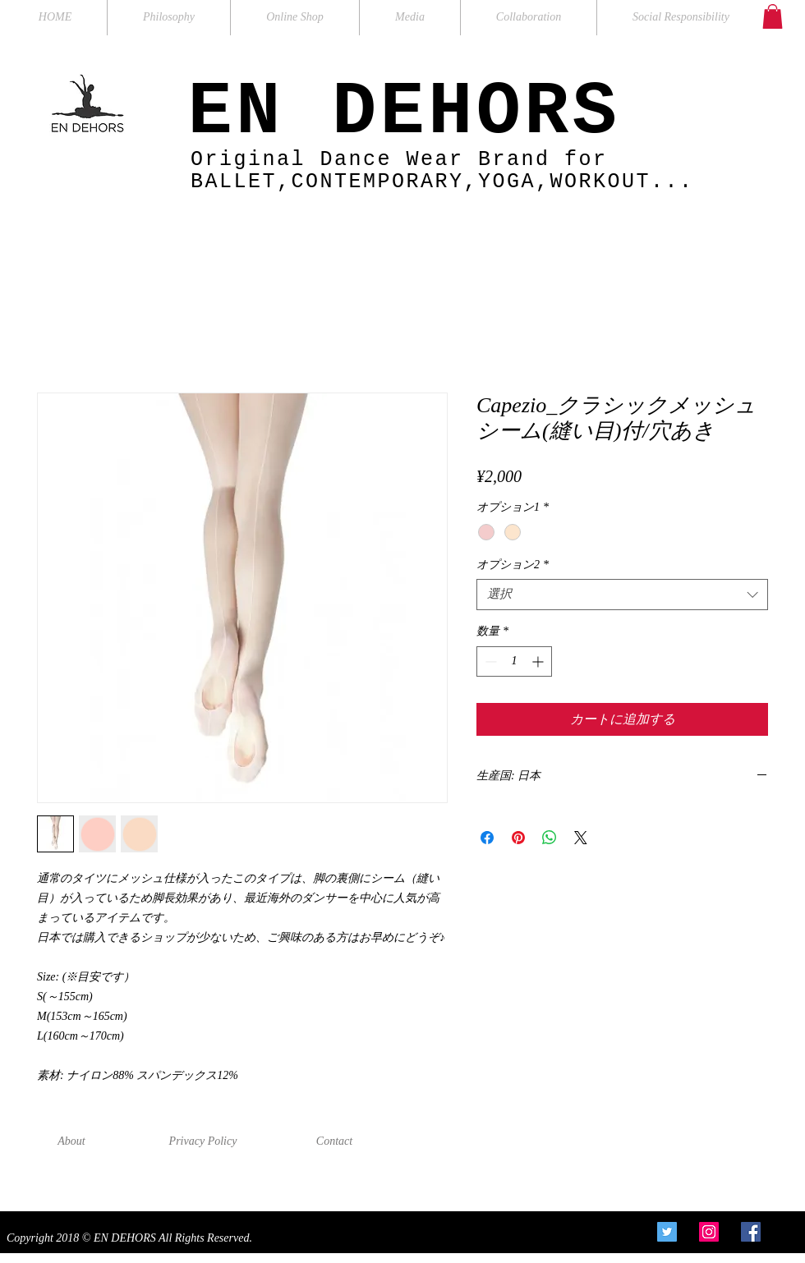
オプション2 (512, 564)
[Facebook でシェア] (487, 837)
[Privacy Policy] (203, 1141)
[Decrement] (489, 661)
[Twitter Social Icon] (667, 1232)
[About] (71, 1141)
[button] (772, 16)
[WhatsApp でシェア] (549, 837)
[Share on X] (581, 837)
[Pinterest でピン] (518, 837)
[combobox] (622, 594)
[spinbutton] (514, 661)
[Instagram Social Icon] (709, 1232)
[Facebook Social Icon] (751, 1232)
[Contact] (334, 1141)
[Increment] (539, 661)
